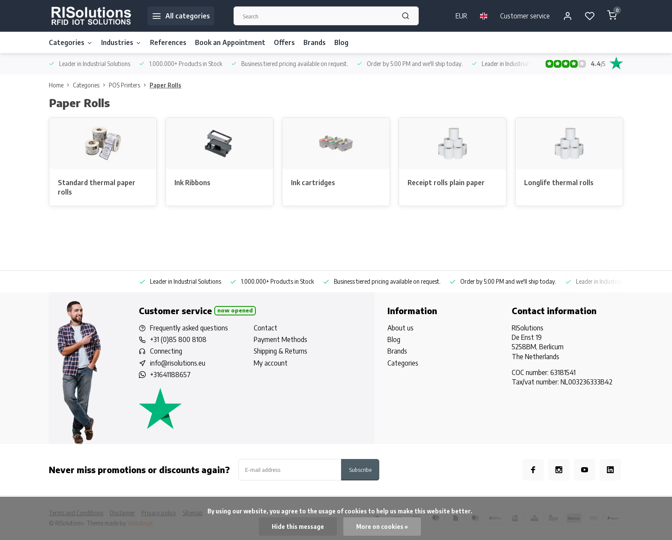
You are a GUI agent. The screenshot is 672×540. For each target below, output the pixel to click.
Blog (341, 42)
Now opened (235, 310)
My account (271, 363)
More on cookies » (382, 526)
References (168, 42)
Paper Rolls (165, 85)
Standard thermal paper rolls (96, 187)
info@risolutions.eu (177, 363)
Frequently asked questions (189, 328)
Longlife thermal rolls (559, 182)
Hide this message (298, 526)
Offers (284, 42)
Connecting (166, 351)
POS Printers (129, 85)
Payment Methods (280, 339)
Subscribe (360, 469)
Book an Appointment (230, 42)
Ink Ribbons (192, 182)
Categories (71, 42)
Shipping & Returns (280, 351)
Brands (314, 42)
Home (61, 85)
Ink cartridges (313, 182)
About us (400, 328)
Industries (121, 42)
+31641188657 (170, 374)
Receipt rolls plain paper (446, 182)
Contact (265, 328)
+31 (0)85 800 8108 (178, 339)
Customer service (525, 16)
